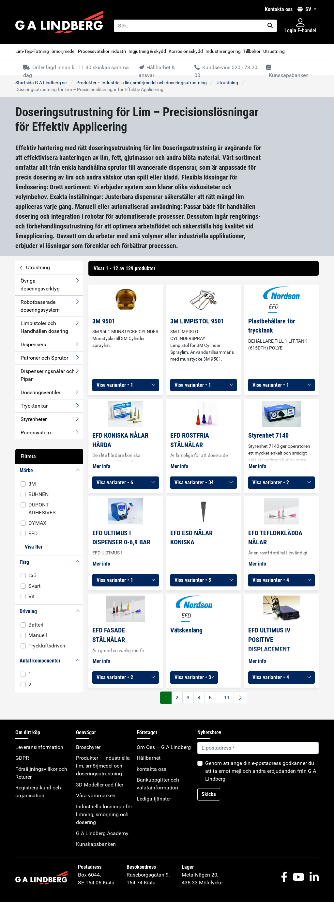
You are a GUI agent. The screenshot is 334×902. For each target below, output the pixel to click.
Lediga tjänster (154, 799)
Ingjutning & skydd (147, 51)
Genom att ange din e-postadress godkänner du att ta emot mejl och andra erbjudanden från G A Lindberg (260, 771)
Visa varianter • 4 (270, 580)
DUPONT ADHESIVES (42, 509)
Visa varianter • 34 (194, 482)
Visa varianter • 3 (193, 580)
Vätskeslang (186, 630)
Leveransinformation (39, 747)
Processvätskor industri (102, 51)
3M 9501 (103, 321)
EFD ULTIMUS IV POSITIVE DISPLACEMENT (269, 639)
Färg (24, 562)
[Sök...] (189, 26)
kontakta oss (279, 9)
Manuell (37, 635)
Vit (31, 596)
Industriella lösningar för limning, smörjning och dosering (104, 814)
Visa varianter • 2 (270, 482)
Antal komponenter (40, 661)
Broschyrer (88, 747)
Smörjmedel (63, 51)
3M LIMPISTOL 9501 (197, 321)
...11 (225, 697)
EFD (33, 533)
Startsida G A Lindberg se (41, 82)
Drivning (28, 611)
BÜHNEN (38, 494)
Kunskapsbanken (96, 844)
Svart (34, 586)
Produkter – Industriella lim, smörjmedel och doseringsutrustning (141, 82)
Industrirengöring (223, 51)
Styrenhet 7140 (268, 435)
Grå (32, 575)
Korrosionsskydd (186, 51)
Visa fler (33, 547)
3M (32, 484)
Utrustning (274, 51)
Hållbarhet (148, 758)
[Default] (258, 748)
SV (304, 9)
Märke (26, 470)
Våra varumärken (95, 795)
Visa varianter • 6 (115, 482)
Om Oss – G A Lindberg (164, 747)
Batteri (35, 625)
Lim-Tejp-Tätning (32, 51)
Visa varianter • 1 (115, 385)
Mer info (101, 466)
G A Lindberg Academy (102, 833)
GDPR (22, 758)
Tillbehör (252, 51)
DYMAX (37, 523)
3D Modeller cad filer (99, 785)
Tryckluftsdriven (46, 646)
